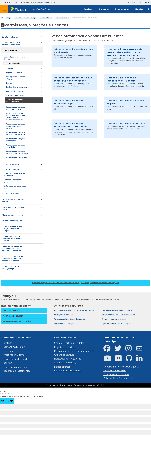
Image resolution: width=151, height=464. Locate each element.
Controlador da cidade (15, 359)
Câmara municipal (13, 346)
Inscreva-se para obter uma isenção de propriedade (74, 310)
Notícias (139, 9)
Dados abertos (62, 366)
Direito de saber (66, 385)
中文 (141, 2)
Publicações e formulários (117, 378)
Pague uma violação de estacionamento (69, 319)
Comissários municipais (16, 367)
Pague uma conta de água (64, 323)
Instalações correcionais (63, 314)
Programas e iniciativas (116, 374)
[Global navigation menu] (4, 9)
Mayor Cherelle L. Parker (40, 9)
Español (134, 2)
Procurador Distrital (14, 354)
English (126, 2)
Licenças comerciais (62, 18)
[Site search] (148, 9)
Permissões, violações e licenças (25, 18)
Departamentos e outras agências (122, 366)
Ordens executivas (64, 354)
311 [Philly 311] (4, 299)
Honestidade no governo (67, 358)
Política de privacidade (83, 385)
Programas (104, 9)
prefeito (7, 343)
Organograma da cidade (67, 370)
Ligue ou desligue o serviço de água (116, 323)
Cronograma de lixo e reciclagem (114, 319)
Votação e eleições (64, 362)
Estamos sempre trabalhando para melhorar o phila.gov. (75, 283)
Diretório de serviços (114, 370)
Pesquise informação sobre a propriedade (118, 314)
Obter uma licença (45, 18)
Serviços (88, 9)
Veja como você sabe (46, 2)
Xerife (6, 362)
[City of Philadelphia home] (19, 9)
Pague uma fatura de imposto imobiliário (118, 310)
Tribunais (8, 351)
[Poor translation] (10, 401)
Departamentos (122, 9)
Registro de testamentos (16, 370)
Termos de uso (52, 385)
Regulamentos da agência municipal (74, 351)
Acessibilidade (99, 385)
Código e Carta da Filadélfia (69, 343)
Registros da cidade (65, 347)
